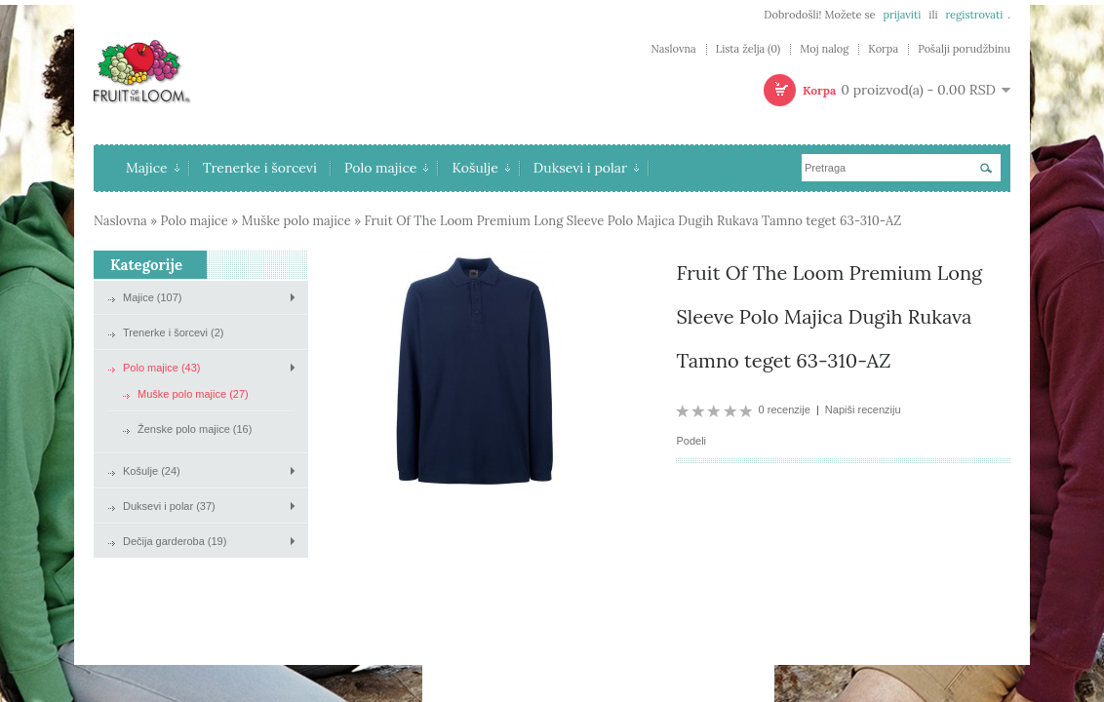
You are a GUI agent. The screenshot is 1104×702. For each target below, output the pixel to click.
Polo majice (386, 167)
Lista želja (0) (748, 49)
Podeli (691, 441)
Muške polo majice (295, 221)
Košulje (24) (151, 471)
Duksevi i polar (586, 167)
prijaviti (902, 14)
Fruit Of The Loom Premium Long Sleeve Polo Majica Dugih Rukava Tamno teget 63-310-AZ (632, 221)
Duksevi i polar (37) (169, 506)
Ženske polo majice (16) (195, 429)
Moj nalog (824, 49)
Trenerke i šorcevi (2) (173, 332)
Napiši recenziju (863, 409)
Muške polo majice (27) (193, 394)
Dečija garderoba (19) (174, 541)
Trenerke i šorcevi (260, 167)
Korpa (883, 49)
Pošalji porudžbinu (964, 49)
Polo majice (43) (161, 367)
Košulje (480, 167)
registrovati (974, 14)
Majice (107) (152, 297)
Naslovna (673, 49)
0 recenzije (784, 409)
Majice (152, 167)
